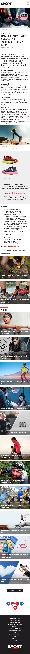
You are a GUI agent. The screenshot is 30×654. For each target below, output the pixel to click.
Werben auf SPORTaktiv (15, 628)
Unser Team (15, 636)
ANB (15, 632)
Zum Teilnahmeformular (15, 193)
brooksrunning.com (14, 246)
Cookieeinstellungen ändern (15, 624)
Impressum (15, 638)
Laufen (9, 33)
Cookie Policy (15, 626)
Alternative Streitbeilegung (15, 634)
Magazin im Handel (15, 620)
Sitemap (15, 640)
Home (2, 33)
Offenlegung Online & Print (15, 630)
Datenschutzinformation (15, 622)
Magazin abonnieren (15, 618)
